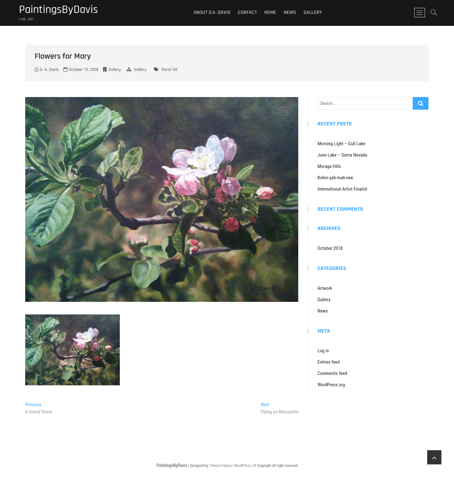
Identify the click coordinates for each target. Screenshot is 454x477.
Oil (175, 69)
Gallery (313, 12)
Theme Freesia (220, 465)
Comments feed (332, 373)
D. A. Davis (47, 69)
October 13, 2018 (80, 69)
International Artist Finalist (342, 189)
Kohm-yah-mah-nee (335, 178)
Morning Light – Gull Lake (341, 144)
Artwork (324, 288)
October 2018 (330, 248)
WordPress (242, 465)
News (290, 12)
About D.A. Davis (212, 12)
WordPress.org (331, 385)
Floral (166, 69)
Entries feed (328, 362)
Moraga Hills (329, 166)
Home (270, 12)
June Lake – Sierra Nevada (342, 155)
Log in (323, 350)
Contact (247, 12)
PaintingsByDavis (58, 10)
